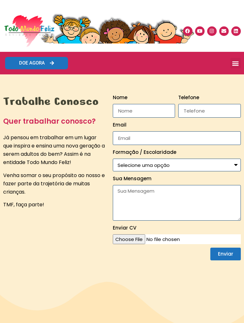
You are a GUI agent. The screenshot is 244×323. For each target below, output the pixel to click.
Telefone (188, 97)
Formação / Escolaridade (144, 152)
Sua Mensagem (132, 178)
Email (119, 124)
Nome (120, 97)
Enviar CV (124, 227)
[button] (235, 63)
